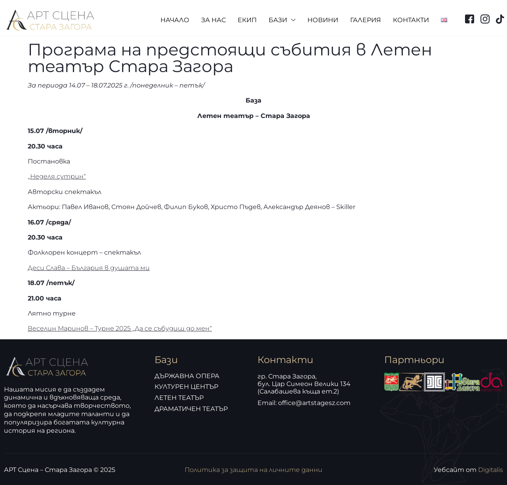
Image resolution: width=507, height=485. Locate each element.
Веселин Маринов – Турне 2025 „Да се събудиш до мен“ (120, 328)
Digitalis (490, 470)
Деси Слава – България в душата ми (89, 268)
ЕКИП (247, 20)
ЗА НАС (213, 20)
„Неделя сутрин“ (57, 176)
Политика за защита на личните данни (253, 470)
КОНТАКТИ (411, 20)
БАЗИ (282, 20)
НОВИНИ (322, 20)
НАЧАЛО (174, 20)
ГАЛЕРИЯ (365, 20)
